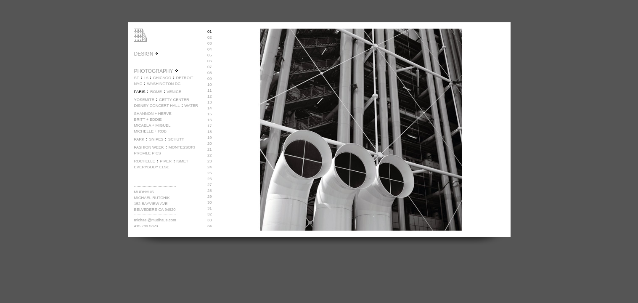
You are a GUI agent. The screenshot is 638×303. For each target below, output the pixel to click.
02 (209, 37)
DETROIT (184, 78)
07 (209, 67)
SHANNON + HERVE (152, 114)
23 (209, 161)
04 (209, 49)
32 (209, 214)
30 (209, 202)
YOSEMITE (144, 100)
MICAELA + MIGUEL (152, 125)
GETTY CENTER (174, 100)
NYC (138, 84)
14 (209, 108)
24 (209, 167)
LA (146, 78)
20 (209, 143)
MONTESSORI (182, 147)
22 (209, 155)
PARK (139, 139)
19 (209, 138)
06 (209, 61)
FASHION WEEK (149, 147)
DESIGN (146, 54)
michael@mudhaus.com (155, 220)
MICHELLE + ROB (150, 131)
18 (209, 132)
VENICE (174, 92)
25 (209, 173)
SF (136, 78)
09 (209, 79)
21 (209, 149)
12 (209, 96)
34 (209, 226)
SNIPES (156, 139)
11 (209, 90)
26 (209, 179)
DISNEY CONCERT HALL (157, 106)
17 (209, 126)
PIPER (166, 161)
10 (209, 84)
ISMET (182, 161)
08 (209, 73)
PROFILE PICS (147, 153)
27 (209, 185)
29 (209, 196)
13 (209, 102)
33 (209, 220)
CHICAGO (162, 78)
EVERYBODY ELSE (151, 167)
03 (209, 43)
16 (209, 120)
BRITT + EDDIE (147, 119)
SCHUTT (176, 139)
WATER (191, 106)
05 (209, 55)
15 (209, 114)
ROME (156, 92)
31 (209, 208)
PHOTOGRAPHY (156, 71)
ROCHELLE (144, 161)
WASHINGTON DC (163, 84)
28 (209, 191)
